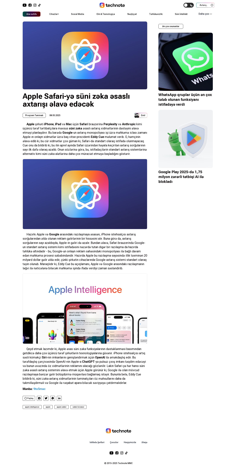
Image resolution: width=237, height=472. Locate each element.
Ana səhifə (31, 14)
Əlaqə (144, 442)
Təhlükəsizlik (155, 14)
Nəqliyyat (132, 14)
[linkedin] (59, 398)
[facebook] (39, 398)
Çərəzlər (114, 442)
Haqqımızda (130, 442)
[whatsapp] (53, 398)
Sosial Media (77, 14)
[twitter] (46, 398)
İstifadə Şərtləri (97, 442)
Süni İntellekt (181, 14)
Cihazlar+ (54, 14)
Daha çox (205, 13)
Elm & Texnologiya (106, 14)
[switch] (188, 5)
